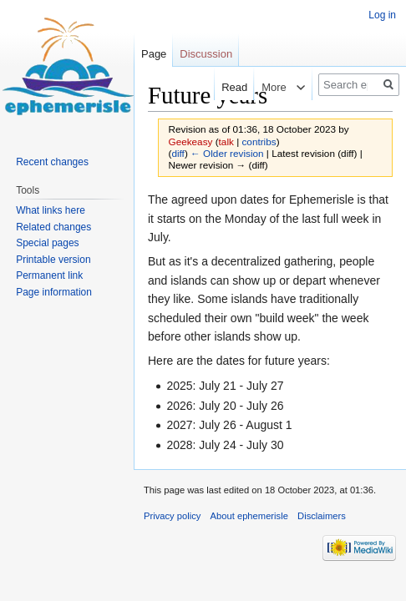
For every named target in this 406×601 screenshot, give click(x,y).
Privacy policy (172, 516)
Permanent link (49, 275)
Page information (54, 292)
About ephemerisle (249, 516)
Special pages (47, 243)
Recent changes (52, 162)
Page (153, 54)
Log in (382, 15)
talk (226, 141)
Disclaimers (321, 516)
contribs (258, 141)
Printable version (53, 259)
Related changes (53, 227)
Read (223, 87)
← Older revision (227, 153)
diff (177, 153)
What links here (50, 210)
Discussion (206, 54)
